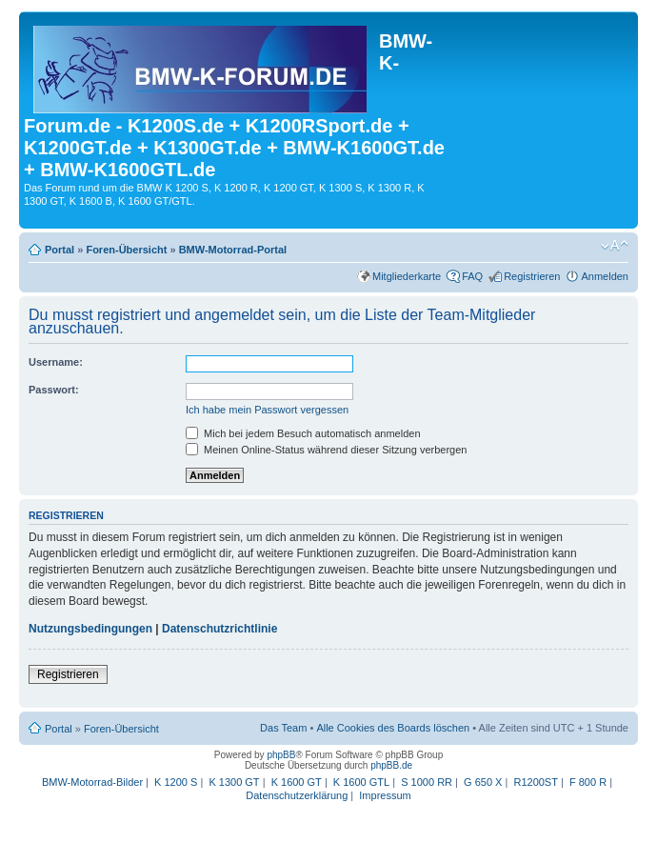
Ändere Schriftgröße (614, 245)
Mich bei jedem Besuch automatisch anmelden (303, 433)
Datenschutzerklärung (297, 795)
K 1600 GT (296, 782)
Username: (56, 362)
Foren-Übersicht (126, 249)
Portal (59, 249)
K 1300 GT (234, 782)
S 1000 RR (426, 782)
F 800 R (588, 782)
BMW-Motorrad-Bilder (92, 782)
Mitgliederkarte (406, 276)
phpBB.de (391, 765)
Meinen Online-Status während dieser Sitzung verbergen (326, 449)
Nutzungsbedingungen (90, 628)
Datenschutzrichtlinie (219, 628)
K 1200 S (175, 782)
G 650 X (483, 782)
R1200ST (535, 782)
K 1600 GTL (361, 782)
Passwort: (54, 389)
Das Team (283, 727)
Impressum (384, 795)
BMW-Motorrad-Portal (233, 249)
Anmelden (604, 276)
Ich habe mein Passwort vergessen (267, 409)
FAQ (472, 276)
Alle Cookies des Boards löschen (392, 727)
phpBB (281, 755)
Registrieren (532, 276)
